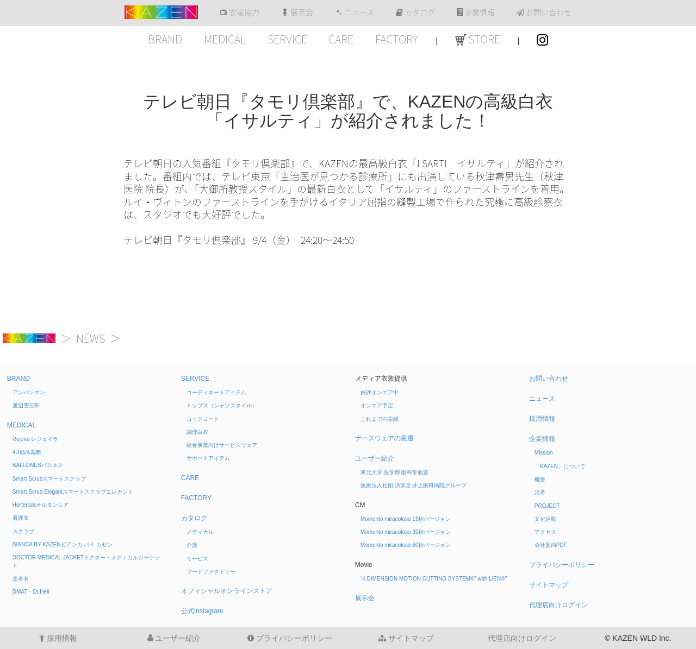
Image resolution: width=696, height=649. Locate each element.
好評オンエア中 (380, 392)
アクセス (545, 532)
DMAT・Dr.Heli (31, 592)
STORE (477, 39)
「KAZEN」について (560, 466)
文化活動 (545, 519)
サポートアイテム (208, 458)
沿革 (540, 492)
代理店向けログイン (558, 605)
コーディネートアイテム (216, 392)
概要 (540, 479)
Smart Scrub (49, 479)
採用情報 (542, 419)
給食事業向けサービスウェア (222, 445)
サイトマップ (548, 585)
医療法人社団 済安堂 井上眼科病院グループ (414, 485)
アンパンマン (29, 392)
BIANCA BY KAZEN (63, 544)
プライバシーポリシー (561, 565)
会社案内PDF (551, 545)
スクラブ (23, 531)
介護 (192, 545)
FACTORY (396, 39)
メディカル (200, 532)
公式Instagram (202, 611)
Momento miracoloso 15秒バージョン (406, 519)
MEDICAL (225, 39)
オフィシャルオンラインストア (226, 591)
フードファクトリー (211, 572)
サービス (197, 559)
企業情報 (476, 12)
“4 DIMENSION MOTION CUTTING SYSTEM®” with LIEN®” (434, 579)
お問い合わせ (544, 12)
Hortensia (41, 505)
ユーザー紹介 (374, 458)
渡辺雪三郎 (26, 405)
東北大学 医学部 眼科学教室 (395, 472)
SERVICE (287, 39)
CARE (340, 39)
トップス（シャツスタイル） (222, 405)
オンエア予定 (377, 405)
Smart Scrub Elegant (73, 492)
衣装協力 (239, 12)
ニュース (354, 12)
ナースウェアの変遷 (384, 438)
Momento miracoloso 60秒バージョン (406, 545)
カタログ (415, 12)
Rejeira (35, 439)
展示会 (297, 12)
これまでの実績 (380, 419)
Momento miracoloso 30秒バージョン (406, 532)
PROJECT (547, 506)
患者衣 (21, 579)
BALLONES (38, 465)
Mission (544, 453)
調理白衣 (197, 432)
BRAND (165, 39)
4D (27, 452)
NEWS (90, 338)
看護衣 (21, 518)
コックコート (203, 419)
